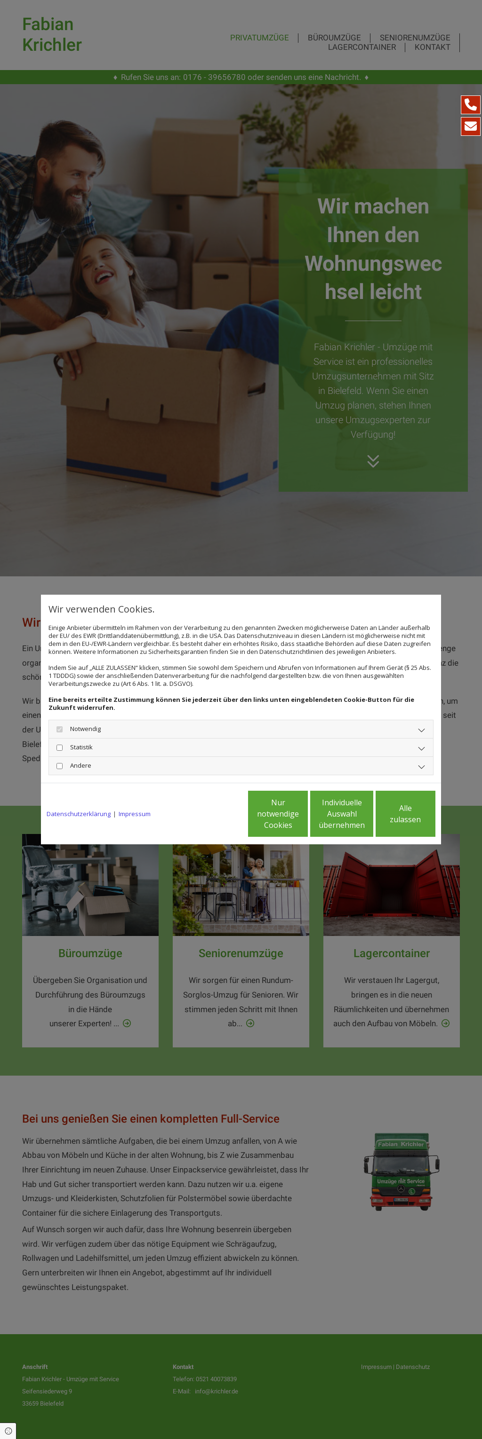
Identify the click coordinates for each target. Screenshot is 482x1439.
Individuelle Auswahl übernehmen (303, 813)
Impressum (135, 814)
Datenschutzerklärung (79, 814)
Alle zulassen (392, 814)
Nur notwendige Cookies (213, 814)
